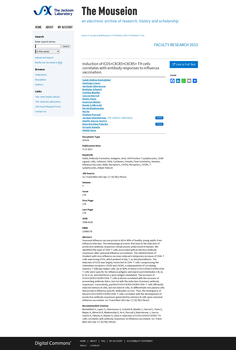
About (93, 341)
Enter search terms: (45, 42)
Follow (159, 118)
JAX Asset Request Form (48, 106)
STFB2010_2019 (120, 35)
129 (142, 35)
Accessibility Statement (140, 341)
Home (84, 35)
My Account (116, 341)
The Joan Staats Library (47, 97)
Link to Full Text (183, 64)
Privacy (83, 345)
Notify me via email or (48, 62)
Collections (41, 75)
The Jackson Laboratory (48, 102)
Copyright (95, 345)
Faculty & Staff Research (100, 35)
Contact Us (40, 111)
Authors (39, 84)
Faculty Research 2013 (176, 45)
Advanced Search (44, 57)
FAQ (103, 341)
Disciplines (40, 80)
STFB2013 (134, 35)
